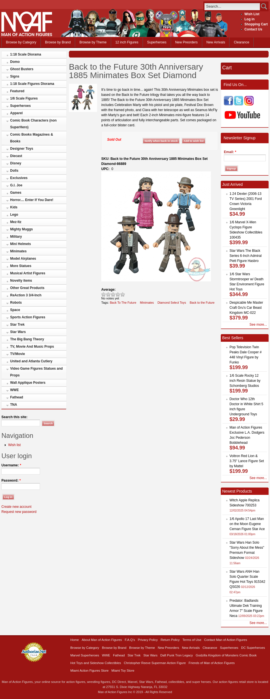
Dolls (14, 171)
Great (118, 294)
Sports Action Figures (27, 317)
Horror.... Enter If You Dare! (31, 200)
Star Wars (18, 332)
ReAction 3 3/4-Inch (25, 295)
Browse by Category (21, 42)
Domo (15, 62)
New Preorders (186, 42)
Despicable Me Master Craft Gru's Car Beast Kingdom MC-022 (246, 308)
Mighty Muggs (21, 229)
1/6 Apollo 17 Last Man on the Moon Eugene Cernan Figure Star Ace (247, 524)
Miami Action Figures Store (89, 670)
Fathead (16, 397)
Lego (14, 215)
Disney (15, 163)
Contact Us (253, 29)
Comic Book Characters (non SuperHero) (33, 123)
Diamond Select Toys (172, 302)
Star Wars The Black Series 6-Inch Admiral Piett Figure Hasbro (246, 256)
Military (16, 237)
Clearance (241, 42)
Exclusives (19, 178)
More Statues (20, 266)
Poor (103, 294)
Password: (11, 480)
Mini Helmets (20, 244)
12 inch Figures (126, 42)
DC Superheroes (253, 647)
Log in (249, 19)
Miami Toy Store (122, 670)
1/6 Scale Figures (24, 98)
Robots (16, 303)
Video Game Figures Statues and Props (36, 372)
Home (74, 639)
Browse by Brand (58, 42)
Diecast (16, 156)
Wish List (251, 14)
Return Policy (170, 639)
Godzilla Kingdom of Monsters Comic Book (226, 655)
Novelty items (21, 281)
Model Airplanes (23, 259)
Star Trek (17, 325)
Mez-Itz (15, 222)
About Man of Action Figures (102, 639)
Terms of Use (192, 639)
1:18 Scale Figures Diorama (32, 84)
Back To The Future (123, 302)
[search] (232, 6)
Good (113, 294)
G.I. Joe (16, 185)
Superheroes (156, 42)
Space (15, 310)
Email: (230, 152)
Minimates (18, 251)
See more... (258, 325)
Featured (17, 91)
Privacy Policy (148, 639)
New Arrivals (215, 42)
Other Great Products (27, 288)
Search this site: (14, 417)
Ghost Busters (21, 69)
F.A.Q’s (130, 639)
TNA (13, 405)
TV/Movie (17, 354)
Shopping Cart (256, 24)
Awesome (122, 294)
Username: (11, 465)
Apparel (16, 113)
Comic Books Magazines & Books (31, 138)
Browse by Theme (93, 42)
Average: (108, 290)
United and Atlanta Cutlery (31, 361)
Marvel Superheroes (84, 655)
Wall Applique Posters (28, 383)
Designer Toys (21, 149)
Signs (14, 76)
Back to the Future (202, 302)
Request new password (19, 512)
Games (15, 193)
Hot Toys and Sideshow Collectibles (95, 663)
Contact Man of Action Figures (225, 639)
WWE (14, 390)
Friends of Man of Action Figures (212, 663)
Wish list (14, 445)
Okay (108, 294)
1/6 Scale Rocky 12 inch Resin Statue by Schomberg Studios (245, 381)
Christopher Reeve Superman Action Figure (155, 663)
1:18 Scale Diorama (25, 54)
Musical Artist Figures (27, 273)
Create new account (16, 507)
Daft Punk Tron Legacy (176, 655)
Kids (13, 207)
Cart (227, 67)
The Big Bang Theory (27, 339)
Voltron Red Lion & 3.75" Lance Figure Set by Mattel (247, 461)
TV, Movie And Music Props (32, 347)
